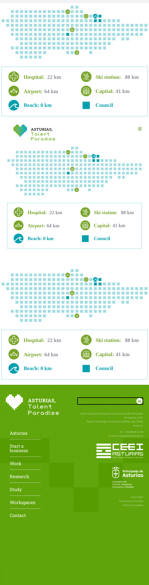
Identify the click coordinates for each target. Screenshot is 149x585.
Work (15, 463)
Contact (18, 515)
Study (16, 489)
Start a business (19, 448)
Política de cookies (133, 505)
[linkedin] (139, 401)
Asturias (18, 433)
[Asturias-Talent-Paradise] (34, 126)
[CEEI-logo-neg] (119, 445)
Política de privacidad (131, 501)
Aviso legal (137, 496)
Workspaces (22, 502)
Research (19, 476)
